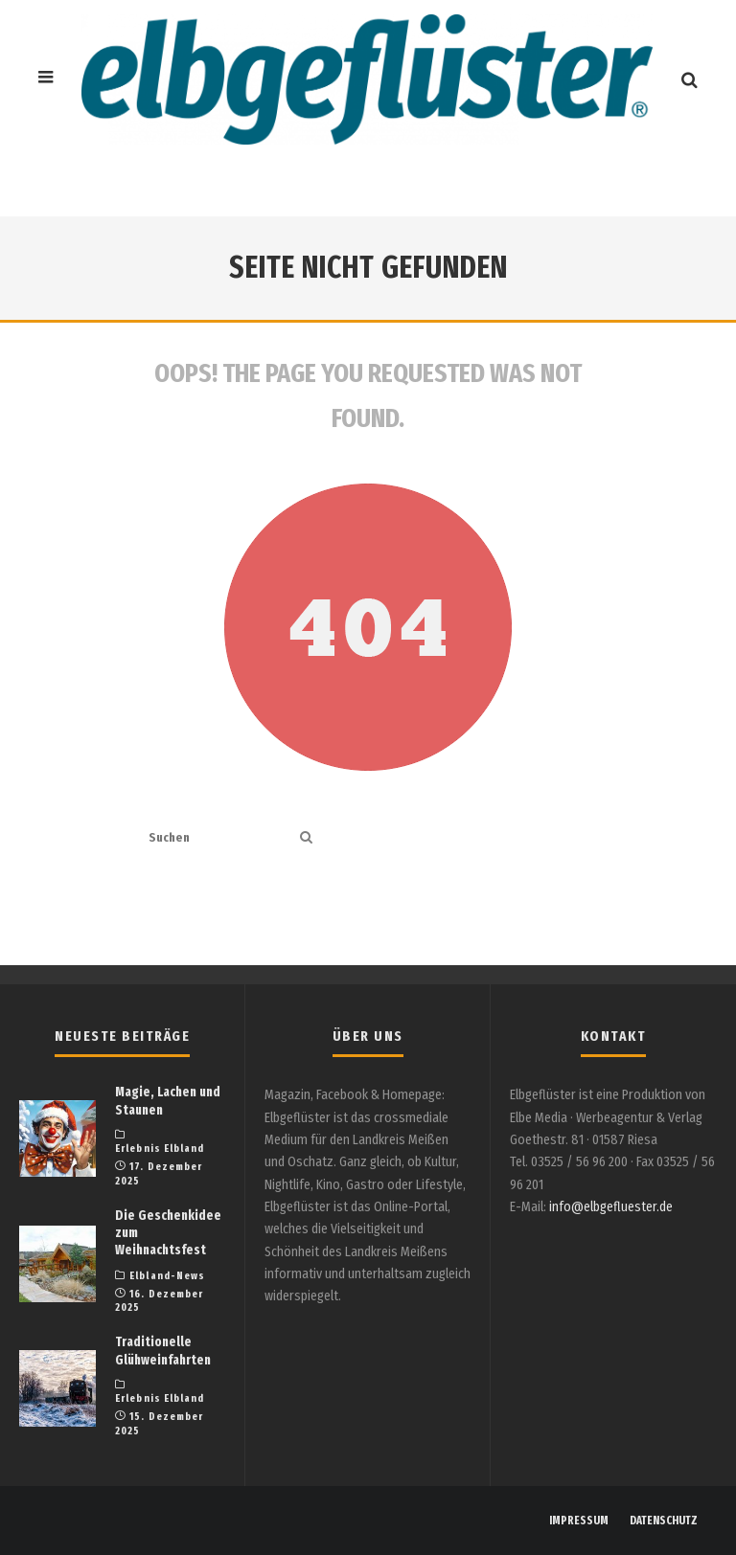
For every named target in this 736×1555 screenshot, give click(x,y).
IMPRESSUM (579, 1520)
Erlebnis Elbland (160, 1148)
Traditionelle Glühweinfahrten (163, 1350)
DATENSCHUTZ (664, 1520)
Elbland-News (167, 1276)
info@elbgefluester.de (611, 1207)
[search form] (220, 838)
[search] (306, 838)
